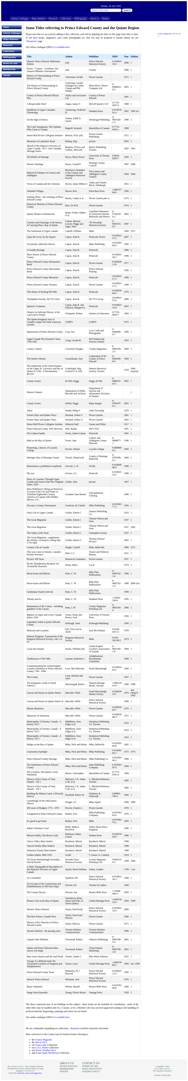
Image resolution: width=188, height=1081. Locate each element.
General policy (91, 1071)
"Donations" (31, 41)
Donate (105, 18)
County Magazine (43, 1039)
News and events (92, 1069)
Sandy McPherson (50, 1053)
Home (6, 27)
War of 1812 (41, 1042)
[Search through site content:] (105, 10)
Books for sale (10, 63)
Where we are (90, 1066)
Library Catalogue (19, 18)
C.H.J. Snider (41, 1047)
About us (94, 18)
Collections (66, 18)
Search (127, 10)
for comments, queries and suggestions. (28, 1073)
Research (53, 18)
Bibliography (80, 18)
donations (74, 1028)
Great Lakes (41, 1045)
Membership (9, 69)
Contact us (90, 1063)
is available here (62, 47)
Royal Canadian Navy (45, 1050)
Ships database (39, 18)
